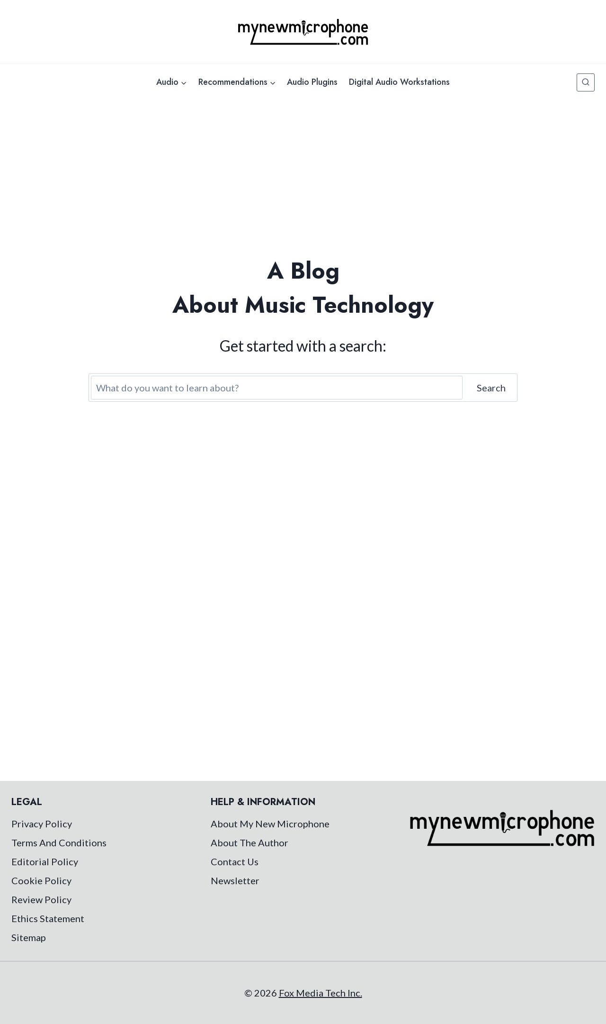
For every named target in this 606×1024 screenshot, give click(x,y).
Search (491, 387)
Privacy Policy (41, 823)
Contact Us (234, 861)
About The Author (249, 842)
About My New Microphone (270, 823)
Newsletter (235, 880)
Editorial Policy (44, 861)
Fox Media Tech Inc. (320, 992)
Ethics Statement (47, 918)
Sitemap (28, 937)
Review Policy (41, 899)
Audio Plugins (312, 82)
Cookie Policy (41, 880)
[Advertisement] (303, 171)
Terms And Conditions (59, 842)
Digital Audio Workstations (399, 82)
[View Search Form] (586, 82)
